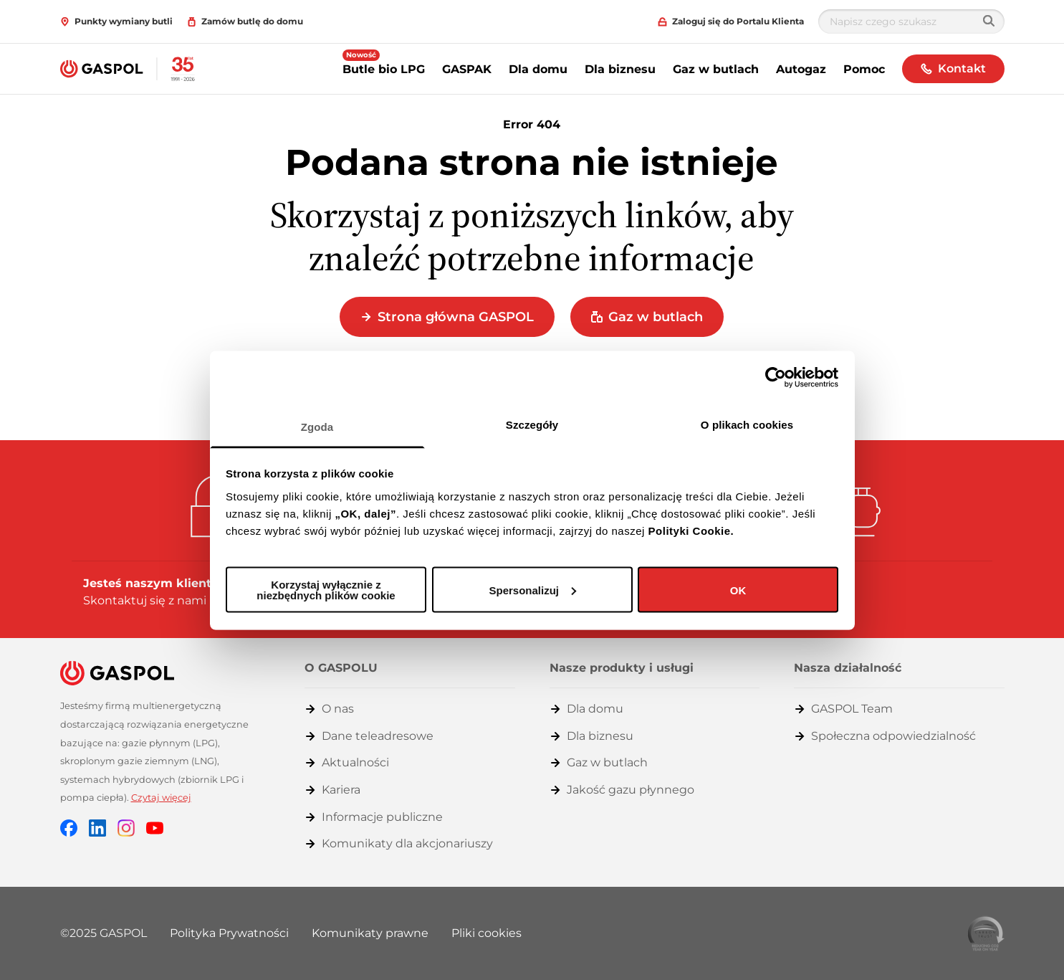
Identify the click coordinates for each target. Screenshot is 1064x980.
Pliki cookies (486, 933)
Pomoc (864, 69)
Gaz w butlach (716, 69)
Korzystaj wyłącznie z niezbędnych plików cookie (326, 590)
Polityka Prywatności (229, 933)
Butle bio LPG (383, 69)
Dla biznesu (620, 69)
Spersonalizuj (532, 590)
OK (738, 590)
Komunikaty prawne (370, 933)
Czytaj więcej (161, 797)
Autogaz (801, 69)
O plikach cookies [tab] (747, 424)
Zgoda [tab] (317, 426)
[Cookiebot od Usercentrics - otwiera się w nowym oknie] (775, 378)
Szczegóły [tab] (532, 424)
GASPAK (467, 69)
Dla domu (538, 69)
